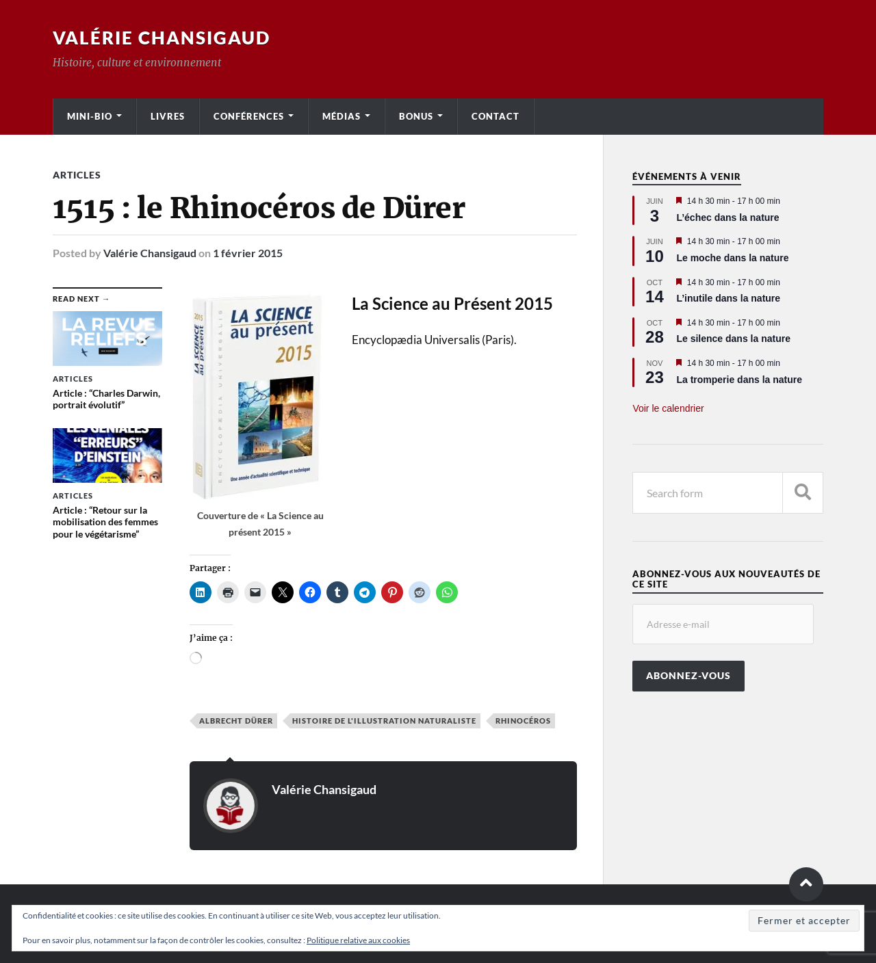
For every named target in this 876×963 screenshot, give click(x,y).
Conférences (249, 116)
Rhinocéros (523, 720)
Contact (495, 116)
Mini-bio (89, 116)
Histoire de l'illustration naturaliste (384, 720)
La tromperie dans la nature (739, 379)
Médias (341, 116)
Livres (168, 116)
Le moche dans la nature (732, 257)
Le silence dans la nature (733, 338)
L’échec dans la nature (727, 217)
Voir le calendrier (668, 408)
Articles (77, 175)
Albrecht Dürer (236, 720)
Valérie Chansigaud (161, 37)
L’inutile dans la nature (728, 298)
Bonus (416, 116)
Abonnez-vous (688, 675)
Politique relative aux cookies (358, 940)
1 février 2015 (248, 252)
